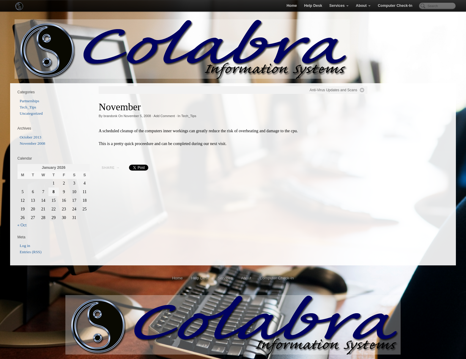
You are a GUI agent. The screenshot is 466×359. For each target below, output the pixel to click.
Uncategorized (31, 113)
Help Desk (313, 6)
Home (291, 6)
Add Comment (164, 116)
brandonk (110, 116)
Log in (25, 245)
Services (339, 6)
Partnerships (29, 101)
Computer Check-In (395, 6)
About (363, 6)
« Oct (22, 225)
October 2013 (30, 137)
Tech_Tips (188, 116)
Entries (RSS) (31, 252)
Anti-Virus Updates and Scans (333, 90)
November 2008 (32, 143)
